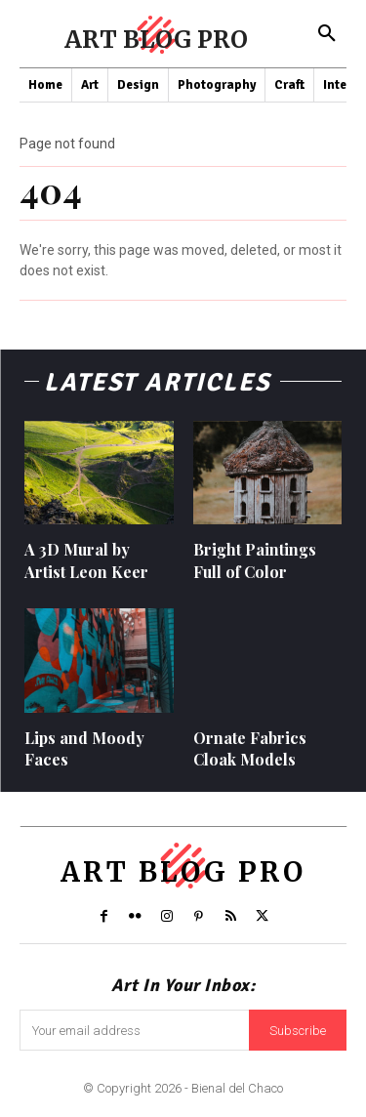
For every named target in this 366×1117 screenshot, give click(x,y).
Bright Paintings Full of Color (254, 560)
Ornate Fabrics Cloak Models (249, 748)
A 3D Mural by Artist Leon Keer (86, 560)
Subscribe (297, 1030)
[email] (134, 1030)
